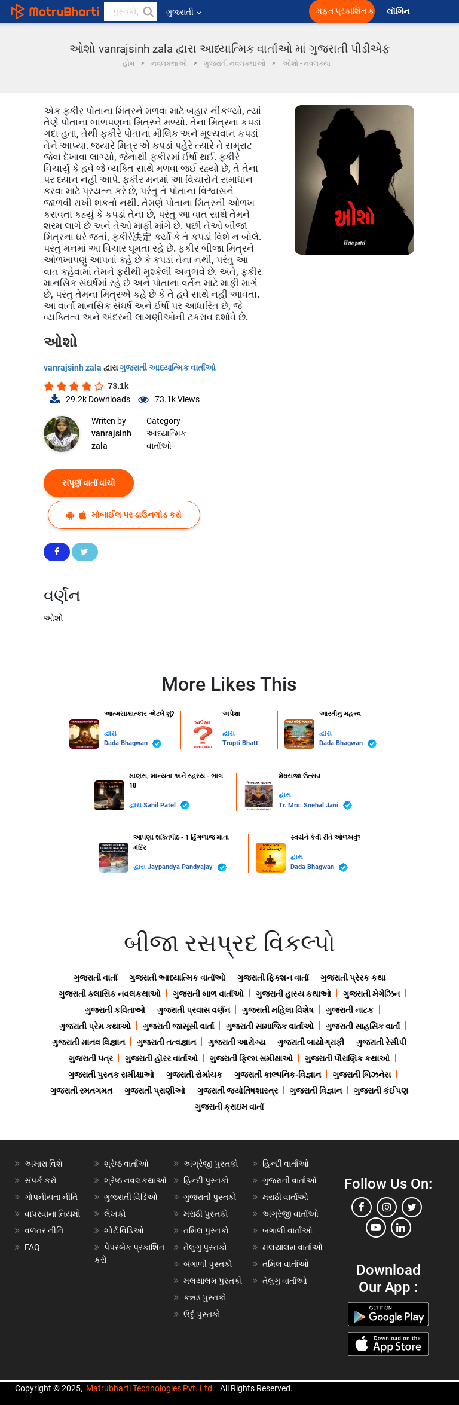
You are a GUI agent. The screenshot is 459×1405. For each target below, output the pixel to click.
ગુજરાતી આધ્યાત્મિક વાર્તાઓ (168, 367)
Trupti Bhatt (240, 743)
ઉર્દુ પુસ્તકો (202, 1314)
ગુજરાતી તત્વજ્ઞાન (166, 1042)
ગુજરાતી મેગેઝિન (371, 994)
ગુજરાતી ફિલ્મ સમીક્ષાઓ (251, 1058)
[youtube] (376, 1227)
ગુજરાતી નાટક (350, 1010)
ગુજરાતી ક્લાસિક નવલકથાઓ (110, 994)
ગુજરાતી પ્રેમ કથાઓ (95, 1026)
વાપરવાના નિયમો (53, 1214)
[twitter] (412, 1207)
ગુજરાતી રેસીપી (381, 1042)
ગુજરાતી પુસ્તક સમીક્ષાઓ (111, 1074)
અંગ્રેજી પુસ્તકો (210, 1163)
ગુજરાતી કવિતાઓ (115, 1010)
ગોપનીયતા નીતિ (51, 1197)
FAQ (32, 1247)
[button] (147, 11)
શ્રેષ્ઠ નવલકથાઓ (135, 1180)
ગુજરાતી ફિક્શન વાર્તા (272, 977)
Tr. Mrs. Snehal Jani (315, 805)
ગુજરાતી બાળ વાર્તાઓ (208, 994)
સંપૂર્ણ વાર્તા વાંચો (88, 483)
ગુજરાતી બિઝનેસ (362, 1074)
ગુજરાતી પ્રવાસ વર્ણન (193, 1010)
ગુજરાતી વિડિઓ (131, 1197)
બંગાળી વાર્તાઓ (287, 1230)
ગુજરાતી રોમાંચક (194, 1074)
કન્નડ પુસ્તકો (205, 1297)
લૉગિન (399, 11)
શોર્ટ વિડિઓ (124, 1230)
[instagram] (387, 1207)
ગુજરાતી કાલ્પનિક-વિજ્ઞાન (277, 1074)
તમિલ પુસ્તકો (206, 1230)
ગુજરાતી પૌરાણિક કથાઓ (347, 1058)
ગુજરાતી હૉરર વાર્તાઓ (161, 1058)
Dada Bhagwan (132, 743)
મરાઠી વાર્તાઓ (285, 1197)
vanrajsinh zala (73, 367)
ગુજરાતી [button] (183, 12)
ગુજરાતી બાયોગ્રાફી (310, 1042)
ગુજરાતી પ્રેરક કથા (352, 977)
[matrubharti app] (278, 11)
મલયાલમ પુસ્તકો (213, 1280)
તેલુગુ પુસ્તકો (205, 1247)
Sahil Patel (166, 805)
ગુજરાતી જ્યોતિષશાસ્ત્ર (237, 1090)
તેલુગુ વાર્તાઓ (284, 1280)
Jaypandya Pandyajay (187, 867)
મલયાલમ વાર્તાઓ (292, 1247)
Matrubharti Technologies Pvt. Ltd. (150, 1388)
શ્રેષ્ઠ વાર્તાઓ (126, 1163)
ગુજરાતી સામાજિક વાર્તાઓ (270, 1026)
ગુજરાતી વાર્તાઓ (289, 1180)
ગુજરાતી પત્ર (91, 1058)
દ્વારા (110, 733)
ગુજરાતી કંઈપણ (381, 1090)
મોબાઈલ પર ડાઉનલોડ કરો (124, 515)
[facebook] (361, 1207)
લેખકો (115, 1214)
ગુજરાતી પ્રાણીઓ (154, 1090)
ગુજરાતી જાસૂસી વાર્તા (178, 1026)
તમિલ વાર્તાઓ (285, 1264)
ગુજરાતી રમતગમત (81, 1090)
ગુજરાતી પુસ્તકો (210, 1197)
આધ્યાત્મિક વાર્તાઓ (166, 439)
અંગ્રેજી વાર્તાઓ (290, 1214)
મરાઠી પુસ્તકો (205, 1214)
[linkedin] (401, 1227)
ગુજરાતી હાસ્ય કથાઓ (293, 994)
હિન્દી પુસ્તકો (206, 1180)
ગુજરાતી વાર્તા (95, 977)
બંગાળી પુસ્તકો (207, 1264)
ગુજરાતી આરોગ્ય (236, 1042)
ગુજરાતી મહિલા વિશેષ (278, 1010)
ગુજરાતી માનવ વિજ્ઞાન (88, 1042)
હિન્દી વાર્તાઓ (285, 1163)
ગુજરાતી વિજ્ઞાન (316, 1090)
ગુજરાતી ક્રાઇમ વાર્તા (229, 1107)
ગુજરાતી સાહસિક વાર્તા (363, 1026)
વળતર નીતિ (44, 1230)
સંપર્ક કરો (41, 1180)
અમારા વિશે (44, 1163)
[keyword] (130, 11)
